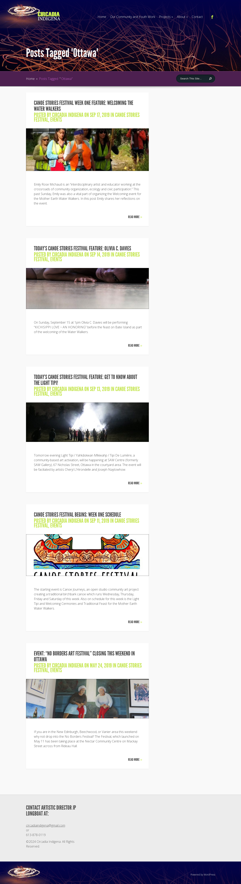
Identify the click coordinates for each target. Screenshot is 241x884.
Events (56, 119)
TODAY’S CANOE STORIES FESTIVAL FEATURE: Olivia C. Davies (82, 248)
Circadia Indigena (67, 115)
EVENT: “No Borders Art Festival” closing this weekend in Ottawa (84, 656)
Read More (135, 217)
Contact (197, 17)
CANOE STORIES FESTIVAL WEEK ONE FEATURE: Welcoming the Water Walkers (83, 105)
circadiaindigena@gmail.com (45, 825)
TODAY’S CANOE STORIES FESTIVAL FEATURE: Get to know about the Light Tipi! (85, 379)
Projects (166, 17)
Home (102, 17)
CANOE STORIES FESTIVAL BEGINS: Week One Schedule (77, 514)
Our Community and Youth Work (132, 17)
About (182, 17)
